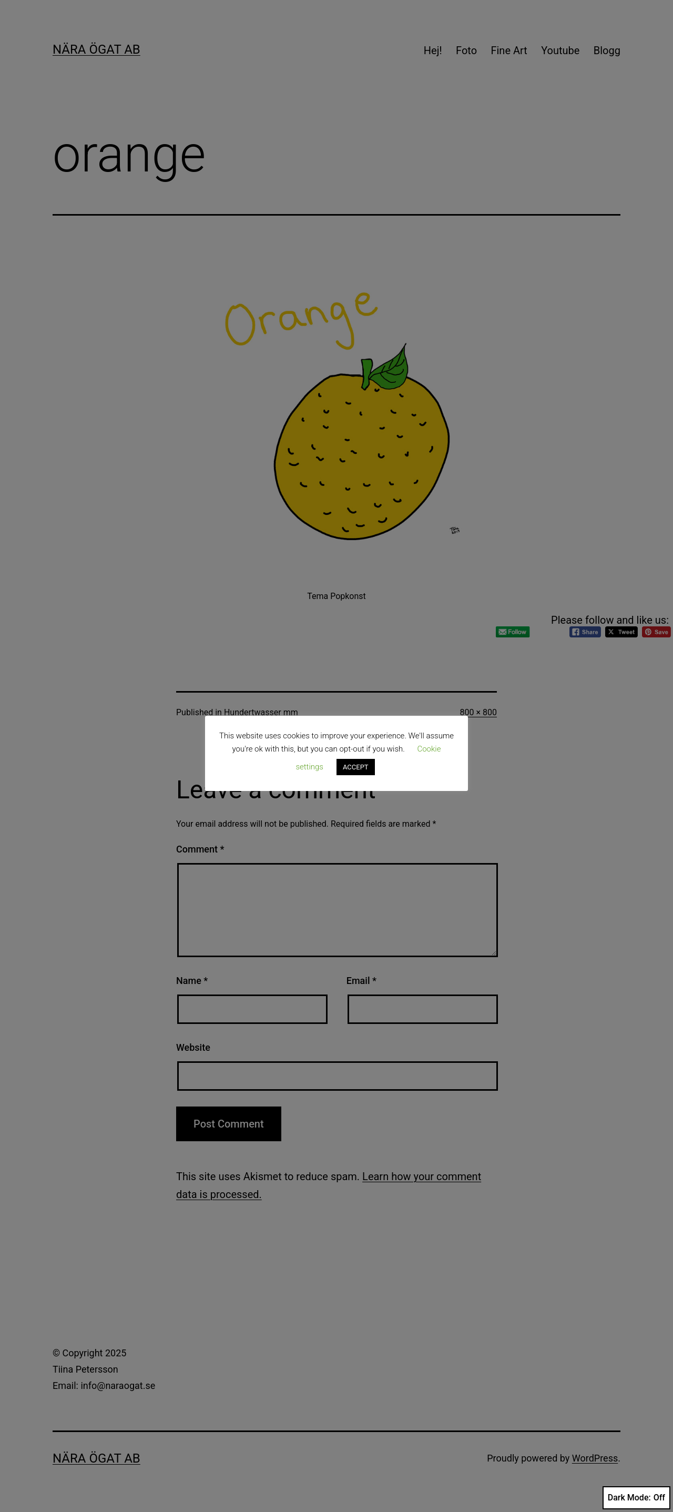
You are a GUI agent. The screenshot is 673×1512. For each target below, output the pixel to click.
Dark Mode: (636, 1497)
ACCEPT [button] (356, 767)
